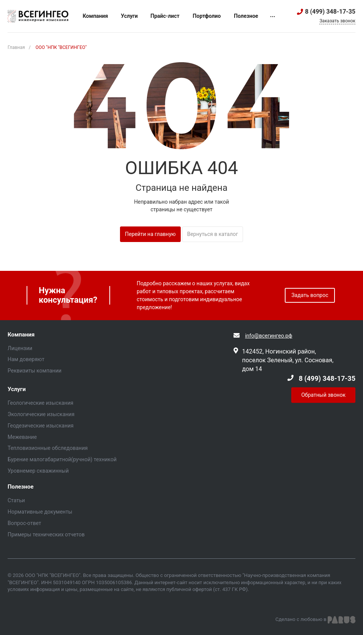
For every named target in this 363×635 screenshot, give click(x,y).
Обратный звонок (323, 395)
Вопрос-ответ (24, 523)
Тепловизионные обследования (48, 448)
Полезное (20, 487)
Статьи (16, 500)
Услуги (17, 389)
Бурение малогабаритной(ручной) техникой (62, 459)
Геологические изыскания (40, 403)
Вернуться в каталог (212, 234)
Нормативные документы (40, 512)
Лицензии (20, 348)
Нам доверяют (26, 359)
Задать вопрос (310, 295)
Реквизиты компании (35, 371)
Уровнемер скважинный (38, 471)
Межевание (22, 437)
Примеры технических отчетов (46, 534)
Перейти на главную (150, 234)
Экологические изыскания (41, 414)
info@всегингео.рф (268, 336)
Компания (21, 335)
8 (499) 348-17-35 (330, 11)
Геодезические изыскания (41, 426)
